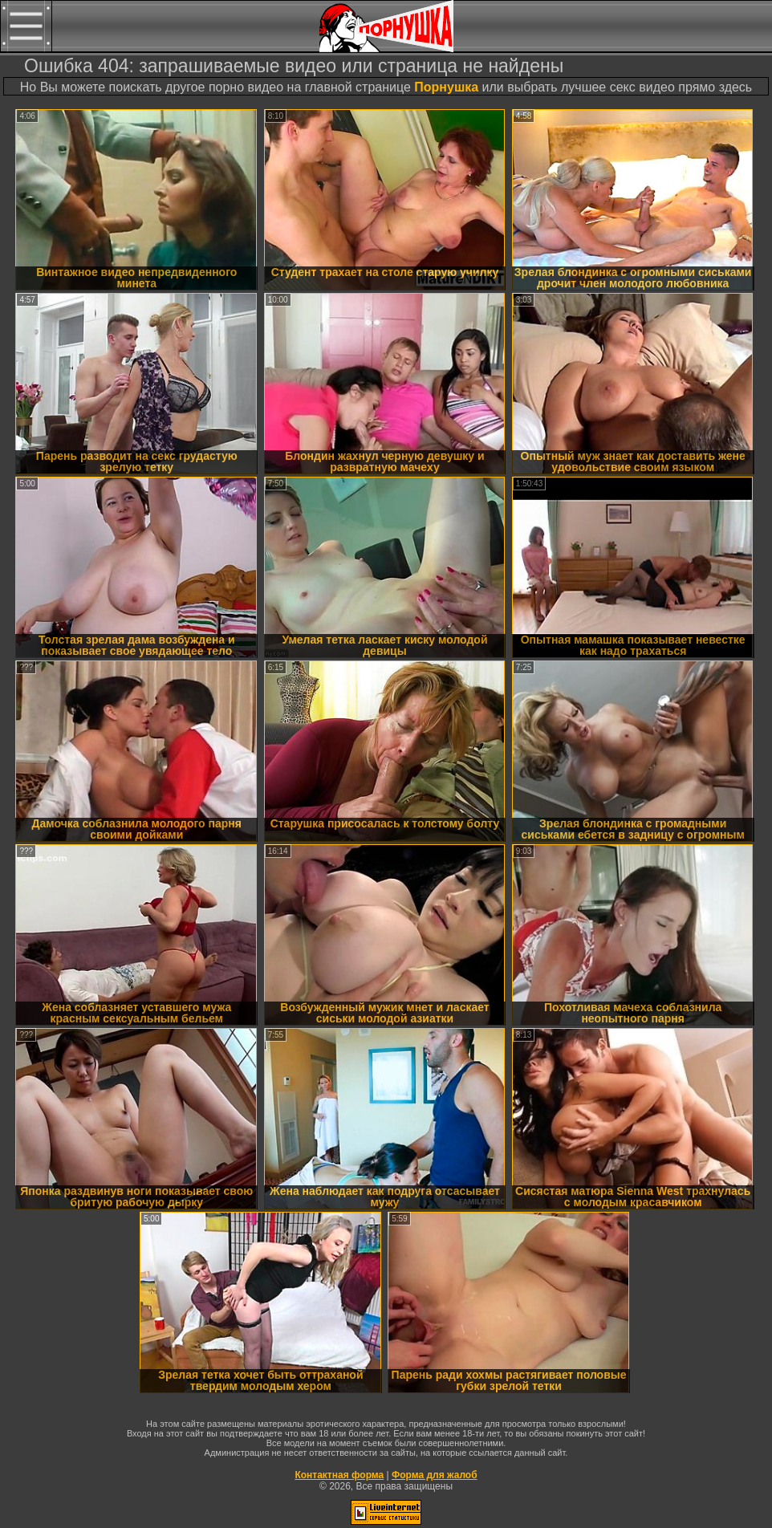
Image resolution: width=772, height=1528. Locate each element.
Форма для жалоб (434, 1475)
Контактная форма (339, 1475)
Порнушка (446, 87)
